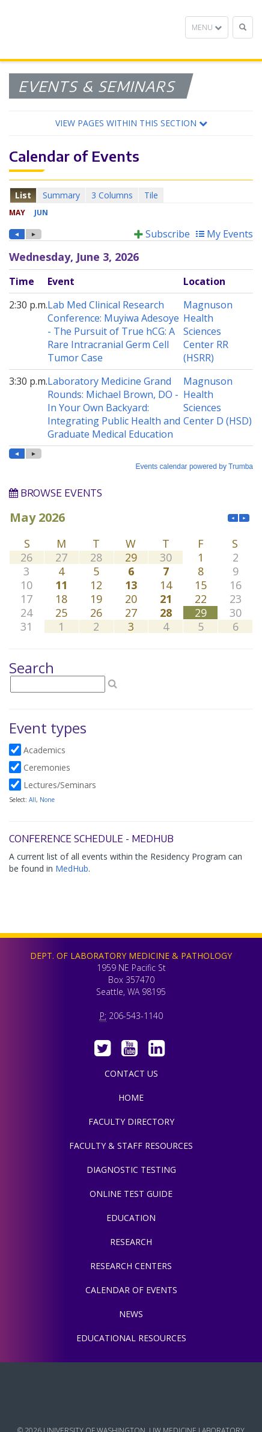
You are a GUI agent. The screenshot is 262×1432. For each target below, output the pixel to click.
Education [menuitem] (131, 1217)
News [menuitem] (131, 1314)
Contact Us (131, 1073)
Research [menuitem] (131, 1241)
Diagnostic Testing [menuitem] (131, 1169)
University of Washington (131, 1407)
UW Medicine (131, 1380)
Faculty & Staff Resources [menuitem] (131, 1145)
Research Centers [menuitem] (131, 1265)
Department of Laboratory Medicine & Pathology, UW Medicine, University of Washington (70, 29)
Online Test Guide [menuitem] (131, 1193)
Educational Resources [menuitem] (131, 1338)
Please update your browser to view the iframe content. (131, 195)
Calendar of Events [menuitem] (131, 1290)
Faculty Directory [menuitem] (131, 1121)
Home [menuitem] (131, 1097)
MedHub (71, 868)
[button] (131, 123)
